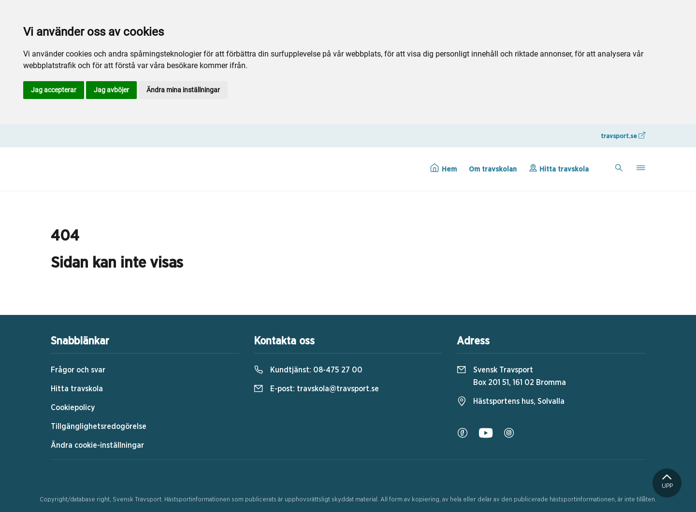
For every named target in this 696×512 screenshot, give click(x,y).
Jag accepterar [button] (53, 90)
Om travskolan (493, 169)
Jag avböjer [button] (111, 90)
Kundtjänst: (308, 370)
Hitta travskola (559, 168)
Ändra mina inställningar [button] (183, 90)
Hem (443, 168)
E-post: (316, 389)
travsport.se (623, 136)
